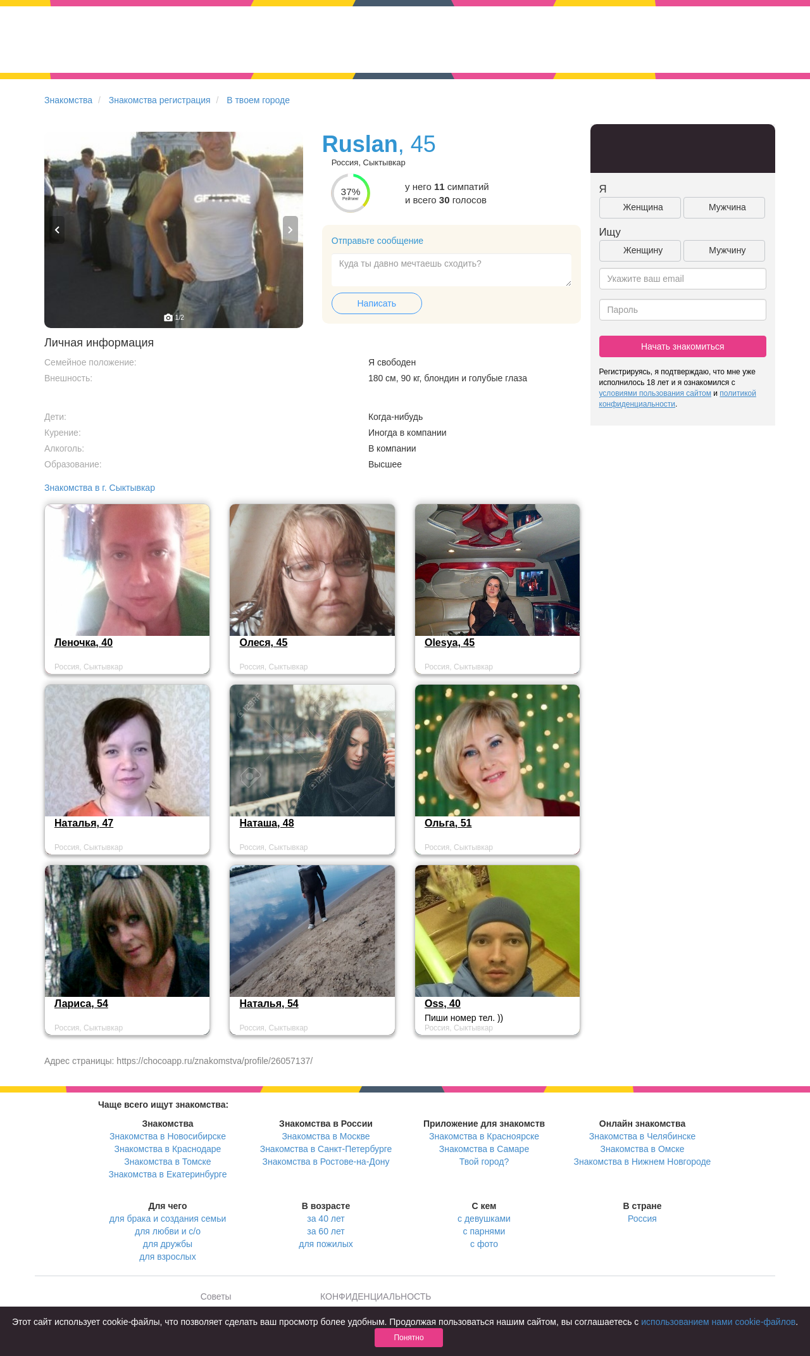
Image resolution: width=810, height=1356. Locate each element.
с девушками (484, 1218)
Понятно (408, 1337)
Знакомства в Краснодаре (168, 1149)
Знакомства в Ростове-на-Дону (326, 1161)
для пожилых (325, 1244)
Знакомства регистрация (160, 100)
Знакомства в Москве (326, 1136)
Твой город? (484, 1161)
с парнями (484, 1231)
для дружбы (167, 1244)
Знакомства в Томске (167, 1161)
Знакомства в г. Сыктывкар (99, 488)
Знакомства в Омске (643, 1149)
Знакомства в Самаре (484, 1149)
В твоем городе (258, 100)
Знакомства (68, 100)
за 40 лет (325, 1218)
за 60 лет (325, 1231)
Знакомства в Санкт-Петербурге (326, 1149)
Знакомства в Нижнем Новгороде (642, 1161)
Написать (377, 303)
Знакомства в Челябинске (642, 1136)
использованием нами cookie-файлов (718, 1322)
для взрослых (167, 1256)
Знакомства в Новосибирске (167, 1136)
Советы (216, 1296)
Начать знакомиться (683, 346)
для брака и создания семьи (168, 1218)
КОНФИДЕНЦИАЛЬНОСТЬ (375, 1296)
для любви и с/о (168, 1231)
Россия (642, 1218)
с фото (484, 1244)
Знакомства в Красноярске (484, 1136)
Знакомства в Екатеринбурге (168, 1174)
